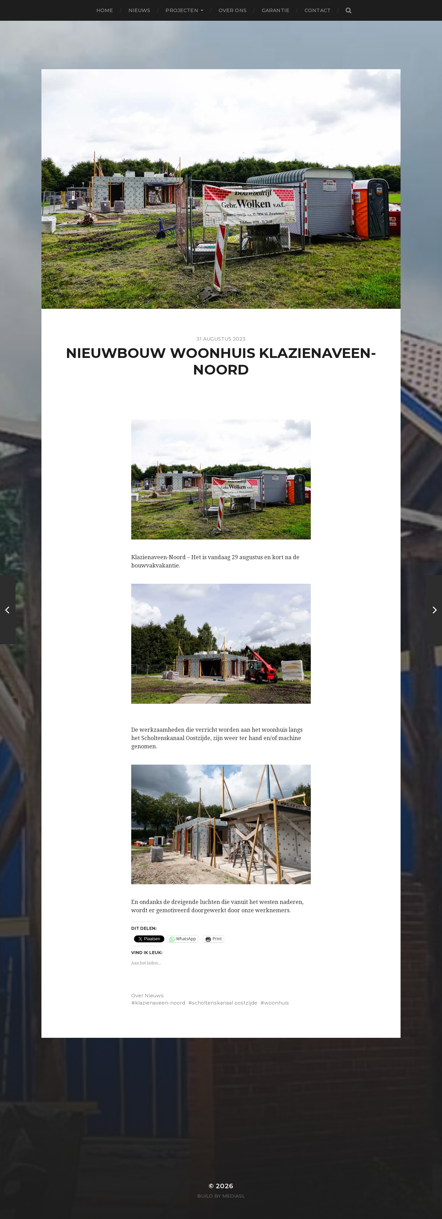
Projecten (181, 10)
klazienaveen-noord (160, 1003)
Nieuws (139, 10)
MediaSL (233, 1196)
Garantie (275, 10)
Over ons (233, 10)
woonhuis (276, 1003)
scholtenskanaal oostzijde (224, 1003)
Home (104, 10)
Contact (317, 10)
